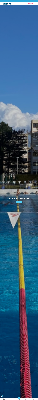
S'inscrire (34, 0)
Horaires (19, 202)
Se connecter (29, 0)
